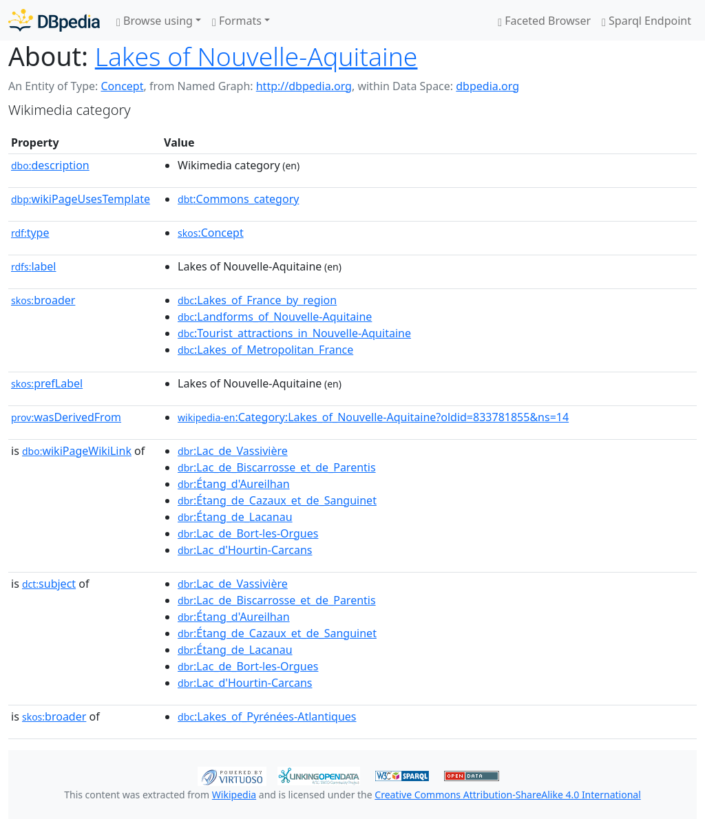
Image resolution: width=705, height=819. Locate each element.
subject (49, 583)
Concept (122, 86)
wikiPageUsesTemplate (80, 198)
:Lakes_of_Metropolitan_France (265, 349)
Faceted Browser (544, 20)
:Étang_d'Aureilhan (234, 483)
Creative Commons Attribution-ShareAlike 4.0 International (507, 794)
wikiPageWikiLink (76, 450)
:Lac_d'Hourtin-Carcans (245, 549)
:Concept (211, 232)
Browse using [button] (154, 20)
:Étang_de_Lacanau (235, 516)
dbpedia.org (487, 86)
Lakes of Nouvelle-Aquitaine (256, 56)
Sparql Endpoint (646, 20)
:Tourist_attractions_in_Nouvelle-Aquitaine (294, 333)
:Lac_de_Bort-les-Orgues (248, 533)
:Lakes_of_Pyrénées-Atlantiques (267, 716)
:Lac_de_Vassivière (233, 450)
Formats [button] (237, 20)
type (30, 232)
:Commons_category (238, 198)
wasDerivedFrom (66, 417)
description (50, 165)
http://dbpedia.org (304, 86)
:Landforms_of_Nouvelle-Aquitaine (275, 316)
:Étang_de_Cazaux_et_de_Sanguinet (277, 500)
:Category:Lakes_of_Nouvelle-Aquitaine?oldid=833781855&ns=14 (373, 417)
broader (43, 300)
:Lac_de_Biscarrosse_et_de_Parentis (277, 467)
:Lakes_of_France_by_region (257, 300)
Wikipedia (234, 794)
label (33, 266)
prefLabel (47, 383)
